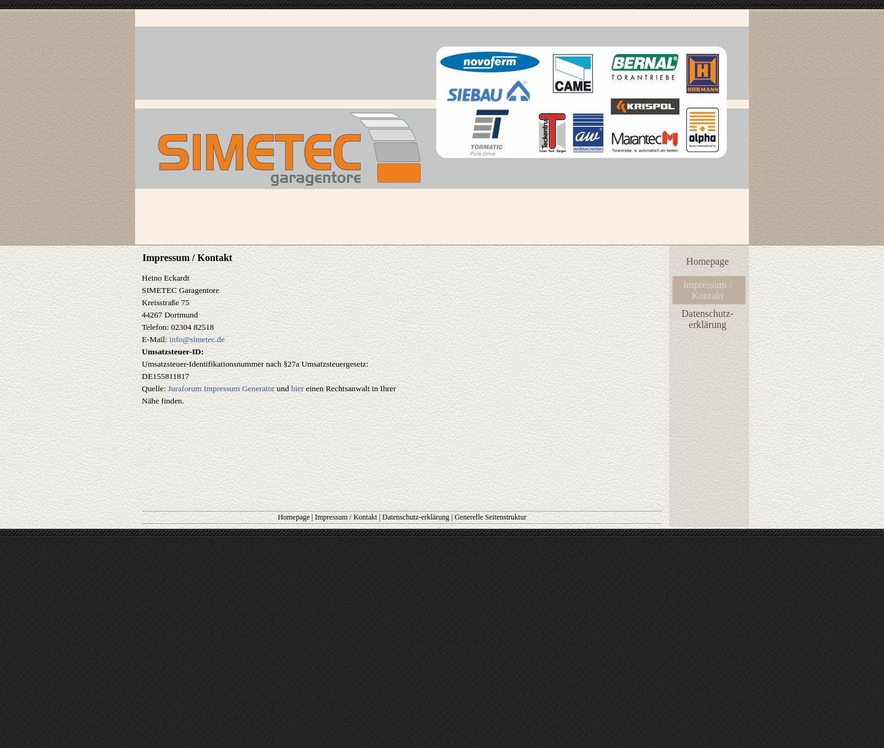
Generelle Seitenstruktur (490, 517)
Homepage (294, 517)
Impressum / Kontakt (346, 517)
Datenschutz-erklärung (415, 517)
